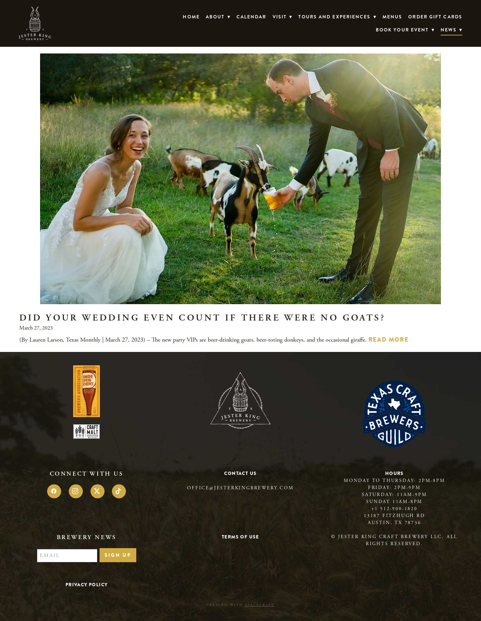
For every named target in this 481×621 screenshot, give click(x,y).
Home (191, 16)
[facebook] (54, 491)
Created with (240, 605)
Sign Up (118, 555)
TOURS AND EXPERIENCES (337, 16)
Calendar (251, 16)
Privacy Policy (86, 584)
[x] (98, 491)
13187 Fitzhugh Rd (394, 516)
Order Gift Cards (435, 16)
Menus (392, 16)
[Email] (67, 556)
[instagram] (76, 491)
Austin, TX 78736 (394, 523)
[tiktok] (119, 491)
